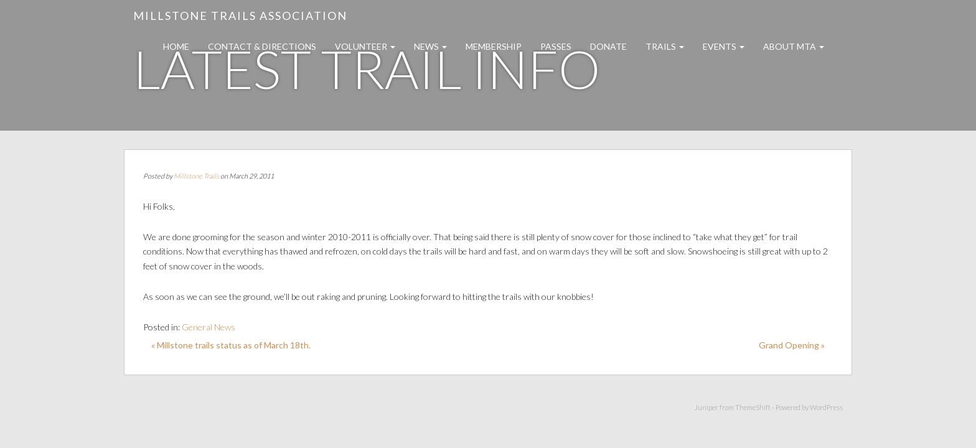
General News (208, 327)
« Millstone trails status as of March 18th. (231, 345)
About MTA (793, 46)
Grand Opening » (792, 345)
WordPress (826, 407)
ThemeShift (753, 407)
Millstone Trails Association (240, 15)
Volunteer (365, 46)
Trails (664, 46)
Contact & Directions (262, 46)
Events (723, 46)
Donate (608, 46)
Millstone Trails (196, 176)
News (430, 46)
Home (176, 46)
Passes (555, 46)
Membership (494, 46)
